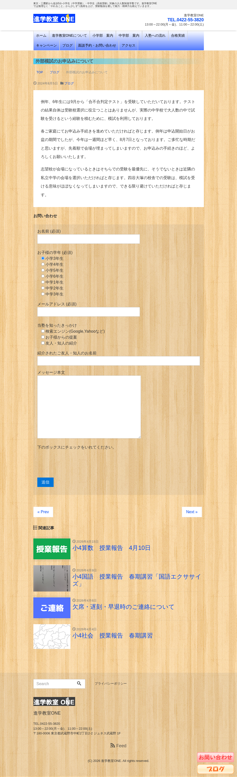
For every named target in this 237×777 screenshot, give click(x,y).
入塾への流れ (155, 35)
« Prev (43, 512)
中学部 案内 (129, 35)
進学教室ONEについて (69, 35)
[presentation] (74, 464)
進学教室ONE (111, 762)
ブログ (67, 45)
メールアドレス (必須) (88, 309)
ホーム (41, 35)
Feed (118, 746)
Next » (191, 512)
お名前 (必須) (88, 236)
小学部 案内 (102, 35)
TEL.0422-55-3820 (185, 19)
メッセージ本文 (89, 404)
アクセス (128, 45)
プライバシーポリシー (111, 684)
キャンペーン (46, 45)
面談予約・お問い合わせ (97, 45)
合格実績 (178, 35)
